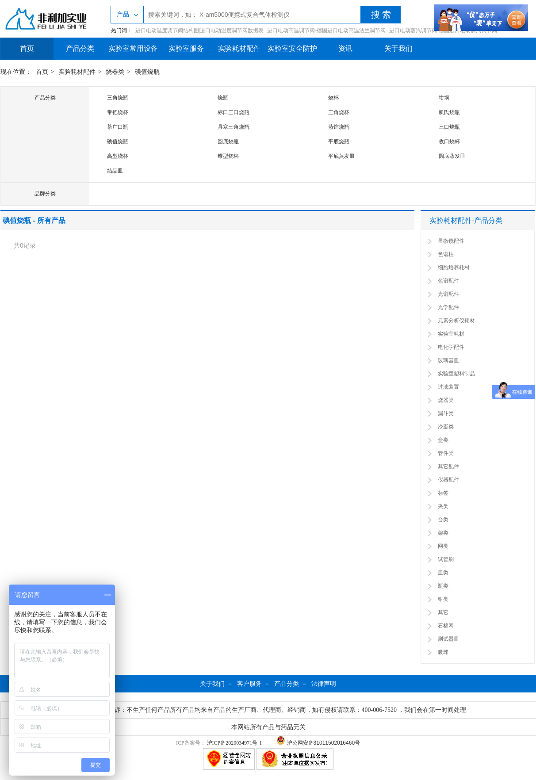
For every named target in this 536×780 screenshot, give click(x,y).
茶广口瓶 (117, 127)
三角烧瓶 (117, 98)
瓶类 (443, 586)
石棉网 (446, 626)
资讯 (345, 48)
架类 (443, 533)
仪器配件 (448, 480)
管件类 (446, 453)
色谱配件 (448, 281)
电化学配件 (451, 347)
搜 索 (381, 14)
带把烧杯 (117, 112)
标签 (443, 493)
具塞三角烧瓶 (233, 127)
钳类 (443, 599)
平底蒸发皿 (341, 156)
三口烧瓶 (449, 127)
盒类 (443, 440)
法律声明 (323, 683)
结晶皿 (115, 171)
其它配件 (448, 466)
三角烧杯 (338, 112)
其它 (443, 612)
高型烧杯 (117, 156)
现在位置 (12, 72)
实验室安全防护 (292, 48)
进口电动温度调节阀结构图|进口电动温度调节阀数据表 (199, 30)
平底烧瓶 (338, 141)
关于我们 (398, 48)
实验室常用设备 (133, 48)
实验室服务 (186, 48)
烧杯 (333, 98)
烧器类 (115, 72)
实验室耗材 (451, 334)
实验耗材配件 (239, 48)
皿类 (443, 573)
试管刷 (446, 559)
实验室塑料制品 (456, 374)
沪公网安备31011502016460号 (318, 743)
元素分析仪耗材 (456, 320)
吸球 (443, 652)
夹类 (443, 506)
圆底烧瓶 (228, 141)
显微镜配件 (451, 241)
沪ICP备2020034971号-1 (235, 743)
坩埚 (444, 98)
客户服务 (249, 683)
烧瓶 (223, 98)
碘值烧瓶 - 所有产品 (34, 220)
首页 (27, 48)
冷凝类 (446, 427)
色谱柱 (446, 254)
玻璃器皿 (448, 360)
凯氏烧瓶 (449, 112)
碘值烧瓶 (147, 72)
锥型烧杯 (228, 156)
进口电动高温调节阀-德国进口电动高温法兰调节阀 (326, 30)
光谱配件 (448, 294)
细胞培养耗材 (454, 267)
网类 (443, 546)
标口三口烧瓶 (233, 112)
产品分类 (80, 48)
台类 (443, 519)
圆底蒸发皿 (452, 156)
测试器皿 (448, 639)
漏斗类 (446, 413)
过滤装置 (448, 387)
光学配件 (448, 307)
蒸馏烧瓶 (338, 127)
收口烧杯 (449, 141)
